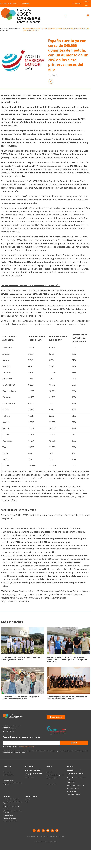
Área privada (24, 3)
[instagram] (38, 830)
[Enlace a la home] (23, 15)
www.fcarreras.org (18, 594)
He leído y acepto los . (19, 747)
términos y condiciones (26, 747)
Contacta (13, 3)
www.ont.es (47, 591)
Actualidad (3, 30)
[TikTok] (57, 830)
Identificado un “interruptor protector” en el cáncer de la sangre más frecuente (21, 658)
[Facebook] (34, 830)
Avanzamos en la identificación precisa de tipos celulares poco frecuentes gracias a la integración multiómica (67, 659)
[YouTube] (47, 830)
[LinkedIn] (52, 830)
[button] (76, 3)
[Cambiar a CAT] (85, 1)
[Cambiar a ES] (88, 1)
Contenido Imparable (12, 28)
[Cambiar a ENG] (86, 5)
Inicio (1, 28)
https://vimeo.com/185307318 (15, 601)
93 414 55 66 (4, 3)
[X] (43, 830)
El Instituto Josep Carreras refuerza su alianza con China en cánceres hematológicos (67, 698)
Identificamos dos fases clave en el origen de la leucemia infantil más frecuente (20, 698)
